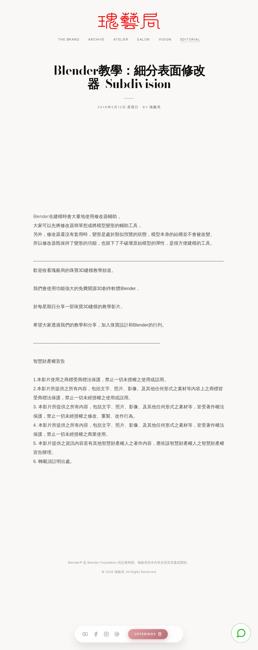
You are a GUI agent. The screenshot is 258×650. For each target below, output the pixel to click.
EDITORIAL (190, 39)
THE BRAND (69, 39)
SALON (143, 39)
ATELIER (120, 39)
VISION (165, 39)
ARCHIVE (96, 39)
